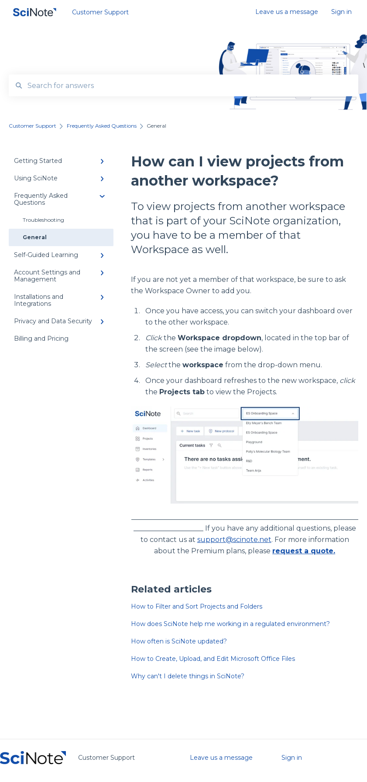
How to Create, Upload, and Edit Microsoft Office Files (213, 659)
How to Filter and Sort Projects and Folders (196, 606)
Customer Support (100, 12)
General (35, 237)
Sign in (291, 757)
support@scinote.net (234, 539)
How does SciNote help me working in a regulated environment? (230, 624)
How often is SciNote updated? (179, 641)
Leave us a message (221, 757)
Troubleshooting (43, 220)
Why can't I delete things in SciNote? (187, 676)
